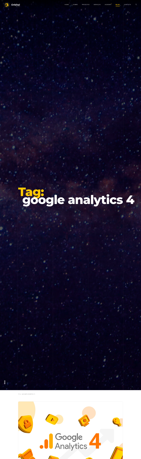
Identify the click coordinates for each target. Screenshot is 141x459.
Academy (108, 4)
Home (67, 4)
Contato (127, 4)
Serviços (97, 4)
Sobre (75, 4)
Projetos (85, 4)
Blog (118, 4)
